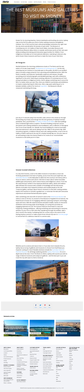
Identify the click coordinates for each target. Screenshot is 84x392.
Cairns (70, 359)
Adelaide (71, 363)
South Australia (59, 356)
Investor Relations (20, 351)
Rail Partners (19, 379)
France (57, 375)
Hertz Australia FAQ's (34, 351)
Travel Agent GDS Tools (47, 353)
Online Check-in (33, 369)
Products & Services (7, 360)
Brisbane (71, 357)
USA (57, 369)
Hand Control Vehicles (47, 364)
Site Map (5, 362)
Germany (58, 377)
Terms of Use (19, 355)
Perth (70, 365)
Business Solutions (7, 368)
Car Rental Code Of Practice (22, 364)
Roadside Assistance (34, 365)
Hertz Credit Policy (7, 372)
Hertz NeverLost (46, 373)
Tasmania (58, 364)
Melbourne (71, 352)
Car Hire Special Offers (8, 353)
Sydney (70, 355)
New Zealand (58, 371)
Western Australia (59, 358)
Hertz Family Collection (47, 368)
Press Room (19, 353)
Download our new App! (47, 359)
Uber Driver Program (8, 370)
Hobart (70, 370)
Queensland (58, 355)
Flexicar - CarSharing (7, 384)
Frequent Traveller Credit (34, 362)
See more (42, 340)
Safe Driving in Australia (21, 383)
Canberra (71, 367)
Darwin (70, 369)
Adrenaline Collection (47, 369)
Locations (30, 2)
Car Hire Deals (24, 2)
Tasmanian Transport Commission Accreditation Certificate (22, 367)
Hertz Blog (6, 364)
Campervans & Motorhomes (48, 371)
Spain (57, 379)
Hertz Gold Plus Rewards (8, 358)
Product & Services (52, 2)
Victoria (57, 353)
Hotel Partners (19, 377)
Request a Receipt (33, 360)
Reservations (6, 351)
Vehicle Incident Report (34, 364)
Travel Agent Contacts (47, 355)
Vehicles (44, 2)
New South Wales (59, 351)
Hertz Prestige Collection (47, 366)
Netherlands (58, 383)
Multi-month (6, 377)
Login (44, 351)
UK (56, 373)
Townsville (71, 361)
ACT (57, 360)
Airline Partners (20, 375)
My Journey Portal (33, 356)
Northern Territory (59, 362)
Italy (57, 381)
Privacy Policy (19, 362)
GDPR (63, 390)
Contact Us (32, 358)
